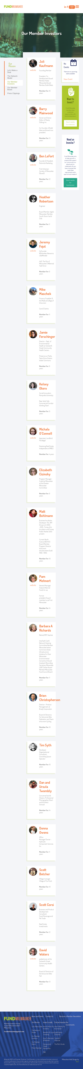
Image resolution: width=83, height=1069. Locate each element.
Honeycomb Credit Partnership (47, 1046)
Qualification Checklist (58, 1033)
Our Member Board (12, 89)
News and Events (38, 1016)
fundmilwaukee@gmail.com (13, 1031)
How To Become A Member (48, 1039)
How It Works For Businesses (59, 1027)
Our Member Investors (12, 83)
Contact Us (49, 1016)
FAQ (44, 1052)
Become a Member (66, 1016)
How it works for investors (70, 123)
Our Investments (70, 1023)
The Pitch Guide (59, 1044)
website (33, 70)
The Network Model (12, 77)
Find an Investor (59, 1022)
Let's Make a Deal (12, 71)
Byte (77, 1061)
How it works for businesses (70, 182)
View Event (68, 79)
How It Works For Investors (48, 1027)
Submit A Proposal (57, 1039)
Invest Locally (47, 1022)
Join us (71, 7)
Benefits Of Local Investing (48, 1033)
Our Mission (12, 65)
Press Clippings (13, 93)
